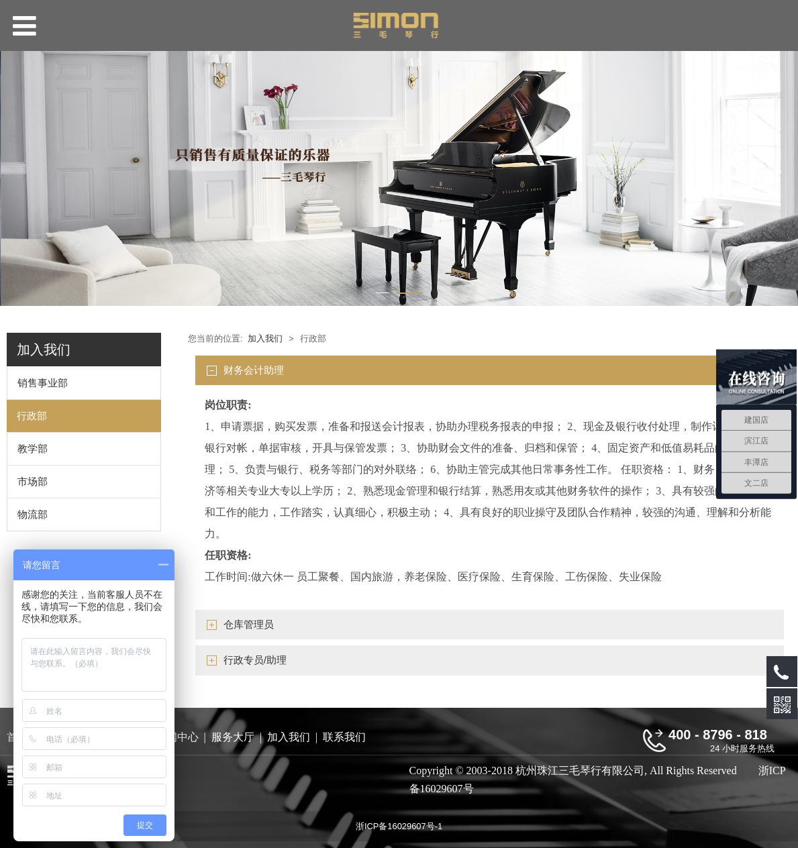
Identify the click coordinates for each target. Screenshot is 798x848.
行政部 (32, 415)
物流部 (32, 514)
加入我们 (265, 338)
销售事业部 (42, 382)
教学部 (32, 448)
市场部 (32, 481)
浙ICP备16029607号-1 (399, 826)
